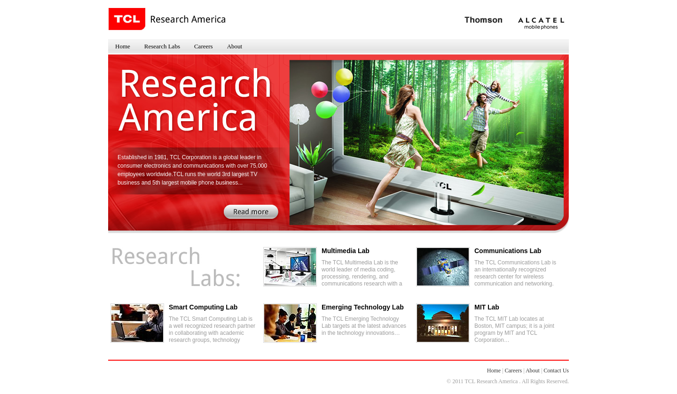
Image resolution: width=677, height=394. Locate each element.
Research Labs (162, 46)
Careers (203, 46)
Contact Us (556, 370)
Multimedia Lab (346, 251)
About (235, 46)
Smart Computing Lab (203, 307)
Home (122, 46)
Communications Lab (507, 251)
